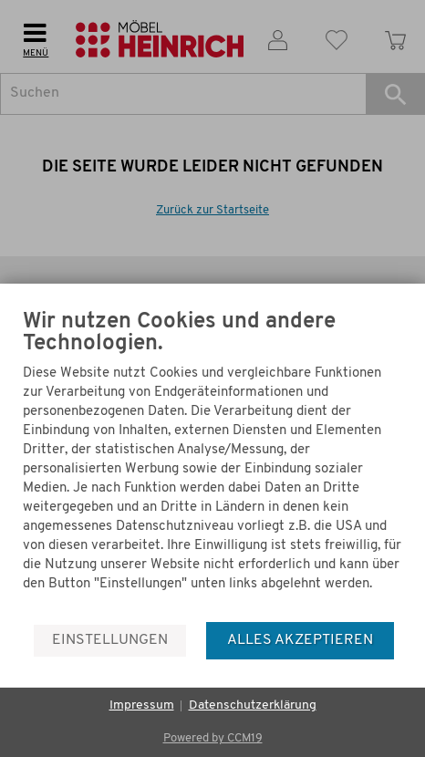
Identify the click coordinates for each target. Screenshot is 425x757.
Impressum (141, 705)
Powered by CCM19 (213, 738)
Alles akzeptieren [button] (300, 640)
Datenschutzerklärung (252, 705)
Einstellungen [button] (110, 640)
